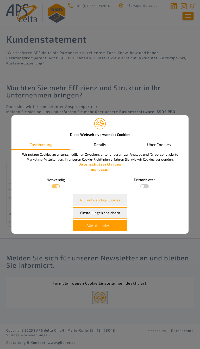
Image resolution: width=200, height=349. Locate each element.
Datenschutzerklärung (100, 164)
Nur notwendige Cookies (100, 200)
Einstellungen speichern (100, 212)
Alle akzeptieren (100, 225)
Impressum (100, 169)
